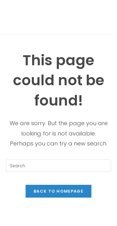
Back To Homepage (58, 191)
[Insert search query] (58, 166)
